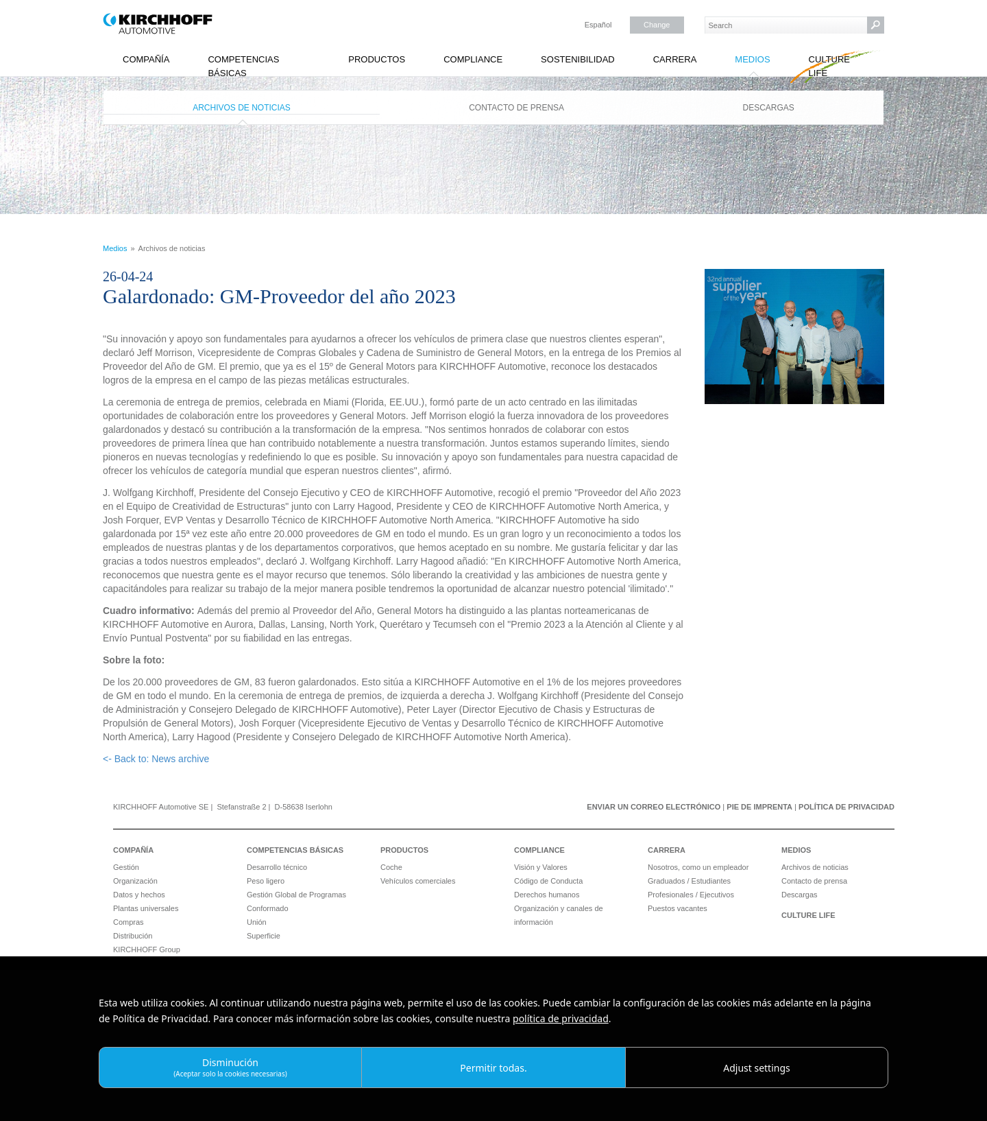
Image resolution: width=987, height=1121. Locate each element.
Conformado (268, 908)
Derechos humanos (546, 894)
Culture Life (829, 66)
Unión (257, 922)
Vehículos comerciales (417, 881)
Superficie (263, 936)
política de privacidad (561, 1018)
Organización (135, 881)
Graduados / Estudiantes (689, 881)
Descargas (768, 108)
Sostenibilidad (578, 59)
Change (657, 25)
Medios (752, 59)
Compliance (472, 59)
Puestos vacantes (677, 908)
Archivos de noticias (242, 108)
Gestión (126, 867)
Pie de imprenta (759, 807)
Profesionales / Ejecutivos (691, 894)
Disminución (230, 1067)
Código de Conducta (548, 881)
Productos (376, 59)
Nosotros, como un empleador (698, 867)
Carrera (675, 59)
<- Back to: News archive (156, 758)
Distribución (132, 936)
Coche (391, 867)
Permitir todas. (493, 1067)
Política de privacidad (846, 807)
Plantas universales (145, 908)
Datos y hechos (139, 894)
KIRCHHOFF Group (146, 949)
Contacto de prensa (516, 108)
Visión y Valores (541, 867)
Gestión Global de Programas (296, 894)
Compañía (146, 59)
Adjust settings (756, 1067)
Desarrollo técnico (277, 867)
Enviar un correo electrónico (653, 807)
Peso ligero (265, 881)
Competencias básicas (243, 66)
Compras (128, 922)
